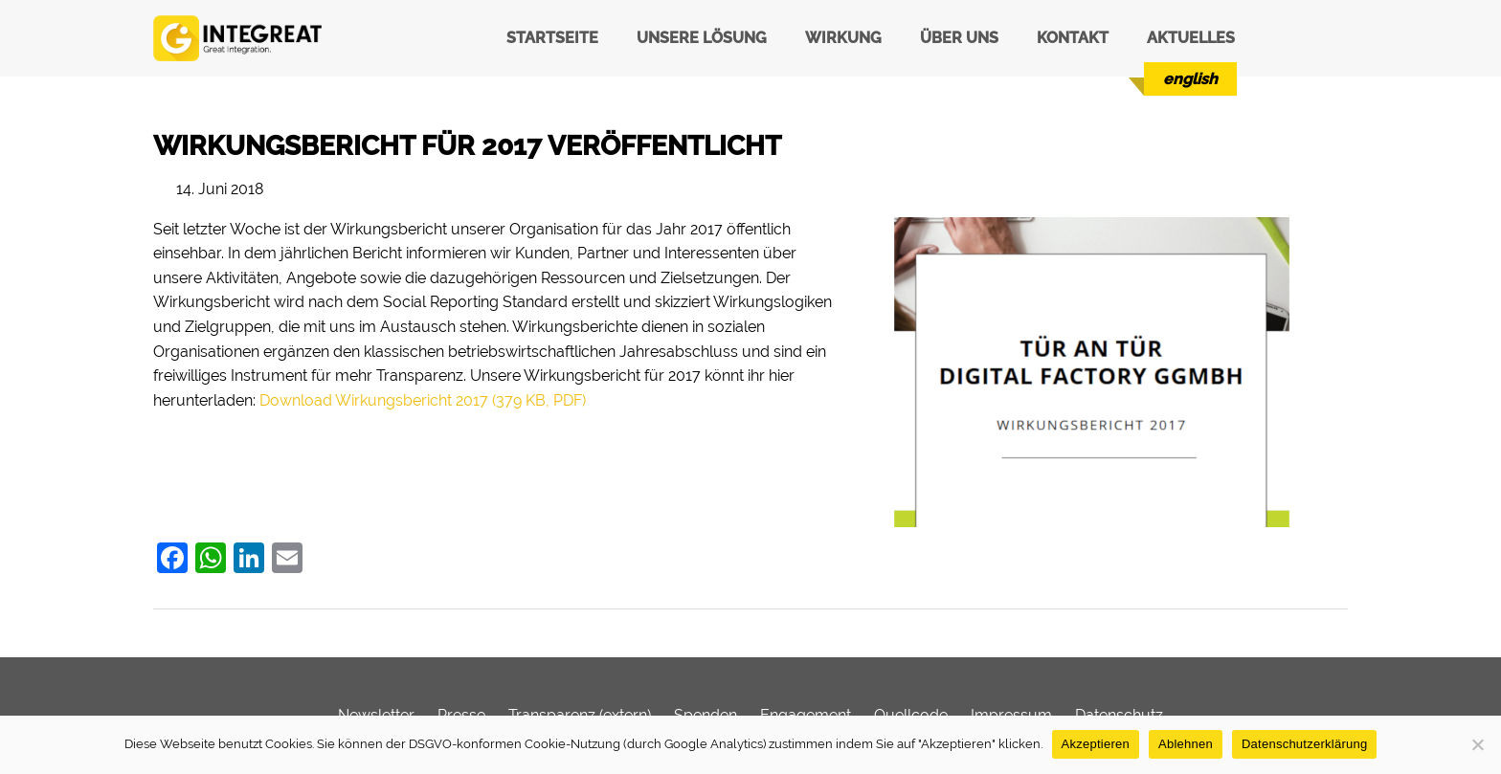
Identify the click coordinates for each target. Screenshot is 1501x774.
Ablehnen (1185, 744)
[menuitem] (1190, 79)
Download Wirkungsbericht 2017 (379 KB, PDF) (422, 400)
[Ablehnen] (1477, 744)
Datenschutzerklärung (1304, 744)
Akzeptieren (1096, 744)
